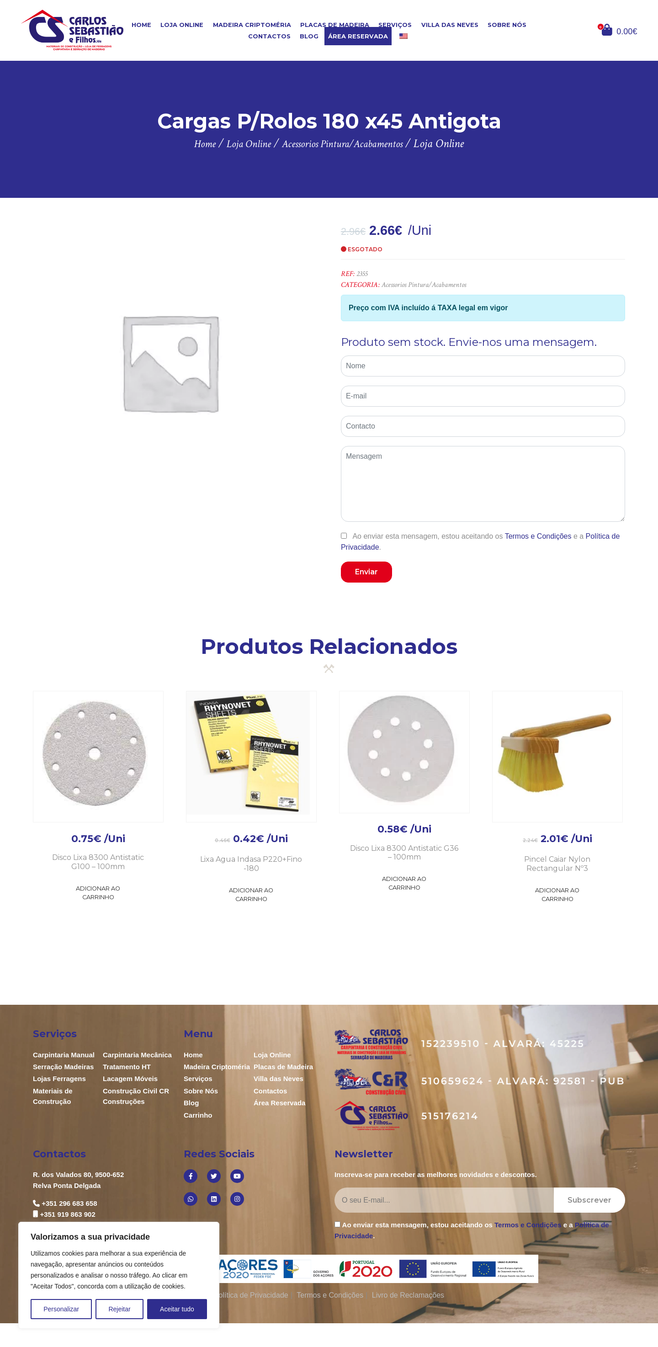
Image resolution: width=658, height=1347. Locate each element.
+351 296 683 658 (69, 1203)
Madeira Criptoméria (252, 24)
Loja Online (181, 24)
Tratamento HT (127, 1067)
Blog (309, 36)
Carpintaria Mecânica (137, 1055)
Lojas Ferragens (59, 1078)
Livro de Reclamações (408, 1295)
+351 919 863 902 (67, 1214)
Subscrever (589, 1200)
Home (141, 24)
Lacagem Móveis (130, 1078)
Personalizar (61, 1309)
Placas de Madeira (334, 24)
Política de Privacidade (251, 1295)
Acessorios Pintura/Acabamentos (424, 285)
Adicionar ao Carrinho (98, 893)
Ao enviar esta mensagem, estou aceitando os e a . (480, 541)
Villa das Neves (449, 24)
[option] (169, 361)
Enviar (366, 571)
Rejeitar (119, 1309)
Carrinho (198, 1115)
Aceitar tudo (177, 1309)
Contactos (269, 36)
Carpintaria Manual (64, 1055)
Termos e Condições (538, 536)
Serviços (395, 24)
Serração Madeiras (63, 1067)
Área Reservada (358, 36)
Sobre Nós (507, 24)
